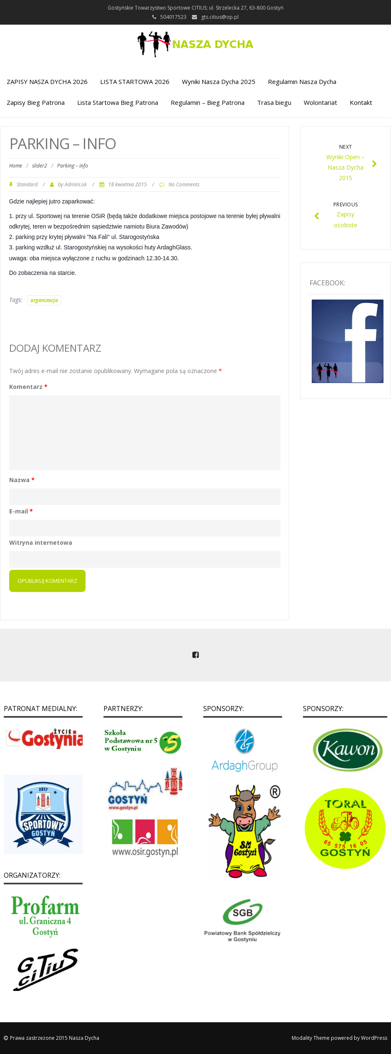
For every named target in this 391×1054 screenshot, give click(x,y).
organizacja (44, 300)
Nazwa (22, 480)
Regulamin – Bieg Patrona (208, 102)
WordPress (374, 1037)
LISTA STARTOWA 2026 (134, 81)
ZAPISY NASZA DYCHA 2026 (47, 81)
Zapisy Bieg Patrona (36, 102)
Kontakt (361, 102)
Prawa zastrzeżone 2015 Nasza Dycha (54, 1037)
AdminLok (76, 184)
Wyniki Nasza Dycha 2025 (218, 81)
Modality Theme (311, 1037)
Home (15, 165)
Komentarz (28, 387)
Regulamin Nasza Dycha (302, 81)
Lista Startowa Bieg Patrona (117, 102)
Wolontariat (320, 102)
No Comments (184, 184)
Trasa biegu (274, 102)
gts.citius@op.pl (220, 16)
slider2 (39, 165)
